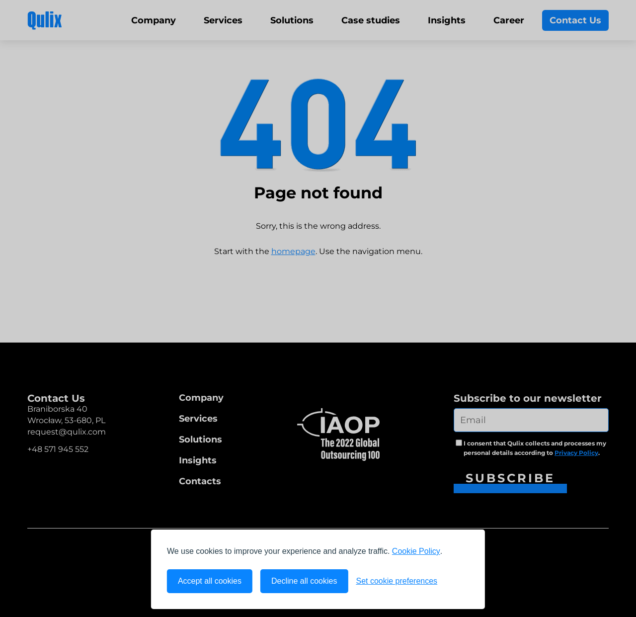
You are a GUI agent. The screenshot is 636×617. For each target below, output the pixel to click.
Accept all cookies (209, 581)
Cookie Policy (416, 551)
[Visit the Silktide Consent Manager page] (457, 581)
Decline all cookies (304, 581)
